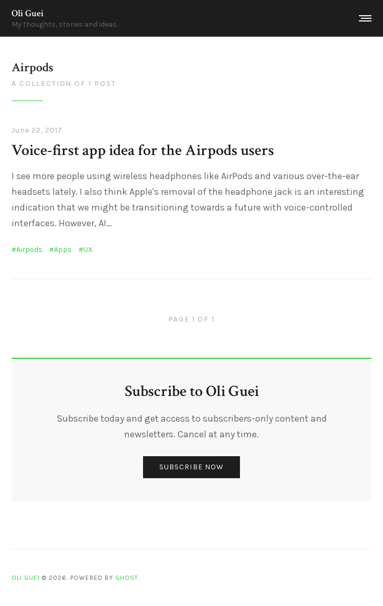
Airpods (29, 249)
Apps (63, 249)
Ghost (126, 577)
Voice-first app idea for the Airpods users (143, 150)
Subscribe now (191, 466)
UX (88, 249)
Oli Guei (27, 13)
